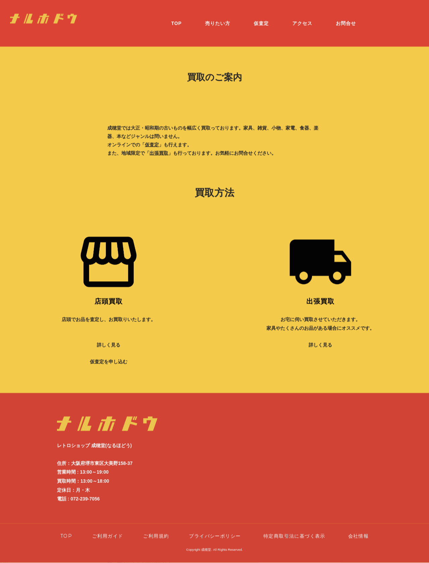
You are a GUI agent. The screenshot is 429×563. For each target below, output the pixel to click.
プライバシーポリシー (215, 530)
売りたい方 (217, 17)
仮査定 (261, 17)
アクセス (302, 17)
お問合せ (346, 17)
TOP (176, 17)
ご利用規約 (156, 530)
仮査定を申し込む (108, 356)
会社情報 (358, 530)
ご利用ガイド (107, 530)
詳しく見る (108, 339)
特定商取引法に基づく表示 (296, 530)
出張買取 (158, 147)
